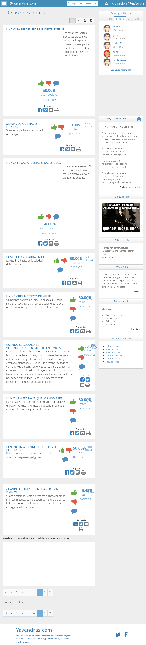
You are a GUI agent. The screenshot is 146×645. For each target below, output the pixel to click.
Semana (120, 18)
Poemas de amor (113, 352)
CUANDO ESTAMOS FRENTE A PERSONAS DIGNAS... (33, 490)
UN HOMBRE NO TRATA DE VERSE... (29, 296)
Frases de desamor (114, 355)
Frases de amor (113, 358)
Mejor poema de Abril (118, 118)
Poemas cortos (112, 349)
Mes (129, 18)
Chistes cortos (112, 346)
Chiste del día (121, 240)
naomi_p (136, 187)
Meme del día (121, 196)
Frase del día (121, 266)
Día (110, 18)
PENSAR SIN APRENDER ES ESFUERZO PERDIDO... (31, 448)
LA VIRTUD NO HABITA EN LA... (26, 257)
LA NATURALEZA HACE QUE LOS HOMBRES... (35, 398)
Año (137, 18)
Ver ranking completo (121, 69)
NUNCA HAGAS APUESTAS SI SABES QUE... (34, 163)
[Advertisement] (32, 55)
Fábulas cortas (112, 361)
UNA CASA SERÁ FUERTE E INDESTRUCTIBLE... (36, 29)
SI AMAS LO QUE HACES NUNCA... (22, 125)
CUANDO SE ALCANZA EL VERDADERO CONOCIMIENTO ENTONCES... (34, 346)
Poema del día (121, 301)
